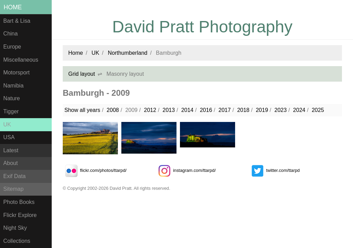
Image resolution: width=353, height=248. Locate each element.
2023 (280, 110)
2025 (318, 110)
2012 (150, 110)
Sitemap (13, 189)
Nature (11, 98)
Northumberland (128, 53)
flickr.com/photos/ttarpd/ (95, 170)
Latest (11, 150)
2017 (225, 110)
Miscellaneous (20, 60)
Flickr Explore (20, 215)
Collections (16, 241)
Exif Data (14, 176)
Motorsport (16, 72)
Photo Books (19, 202)
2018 (243, 110)
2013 (169, 110)
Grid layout (81, 74)
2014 (187, 110)
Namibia (13, 86)
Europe (12, 47)
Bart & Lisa (16, 21)
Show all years (82, 110)
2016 (206, 110)
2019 (262, 110)
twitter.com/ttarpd (274, 170)
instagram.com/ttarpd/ (186, 170)
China (10, 34)
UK (7, 124)
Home (13, 7)
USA (9, 137)
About (10, 163)
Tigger (11, 111)
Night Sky (15, 228)
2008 (113, 110)
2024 (299, 110)
